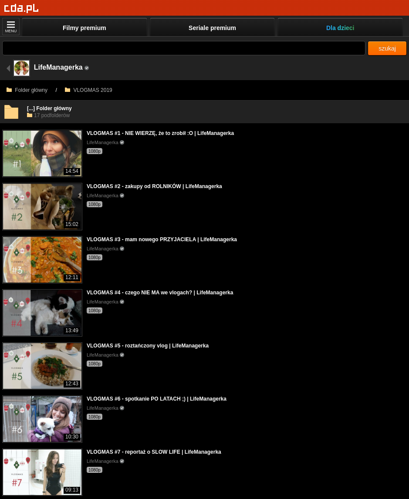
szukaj (387, 48)
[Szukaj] (183, 48)
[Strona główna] (21, 8)
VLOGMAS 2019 (88, 90)
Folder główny (27, 90)
